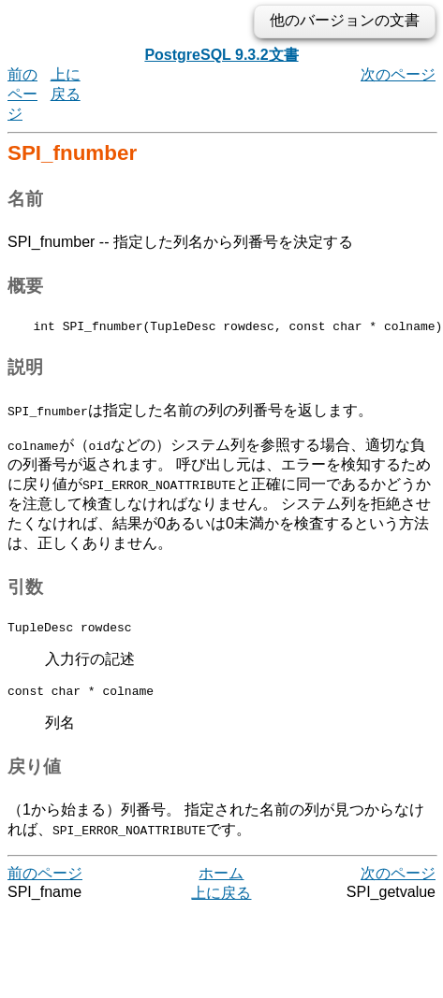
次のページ (398, 74)
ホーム (221, 882)
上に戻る (221, 901)
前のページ (22, 94)
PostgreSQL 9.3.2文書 (221, 55)
